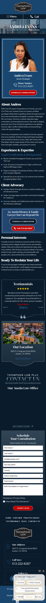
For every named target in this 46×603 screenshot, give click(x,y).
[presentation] (5, 307)
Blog (24, 521)
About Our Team (20, 30)
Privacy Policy (19, 498)
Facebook (13, 578)
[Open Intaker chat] (17, 602)
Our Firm (17, 518)
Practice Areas (31, 518)
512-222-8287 (25, 86)
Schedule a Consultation (23, 93)
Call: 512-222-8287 (25, 228)
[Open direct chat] (39, 571)
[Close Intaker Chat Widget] (43, 571)
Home (9, 30)
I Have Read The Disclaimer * (18, 501)
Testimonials (13, 521)
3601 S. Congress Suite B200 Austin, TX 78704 (24, 549)
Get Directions (23, 358)
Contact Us (34, 521)
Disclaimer (7, 498)
